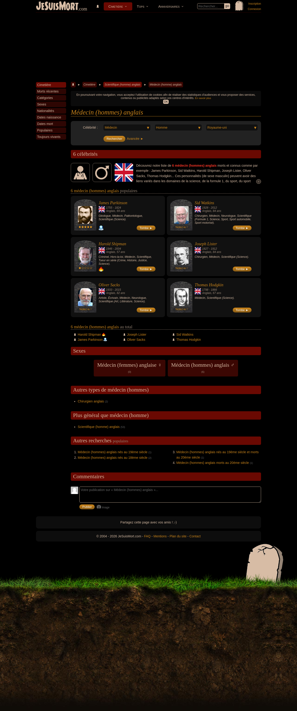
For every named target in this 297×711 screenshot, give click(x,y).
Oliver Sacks (109, 285)
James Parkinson (113, 203)
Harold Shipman (112, 244)
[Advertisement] (148, 47)
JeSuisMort (57, 6)
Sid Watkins (204, 203)
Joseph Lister (206, 244)
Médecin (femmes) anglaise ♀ (129, 367)
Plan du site (178, 536)
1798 (205, 289)
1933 (109, 289)
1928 (205, 207)
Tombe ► (146, 228)
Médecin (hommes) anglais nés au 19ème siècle (112, 452)
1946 (109, 248)
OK (166, 101)
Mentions (160, 536)
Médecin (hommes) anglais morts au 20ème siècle (212, 463)
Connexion (254, 9)
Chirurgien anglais (91, 401)
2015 (118, 289)
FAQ (147, 536)
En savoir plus (203, 98)
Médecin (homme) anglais (166, 84)
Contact (194, 536)
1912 (214, 248)
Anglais (110, 211)
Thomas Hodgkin (209, 285)
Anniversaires (169, 6)
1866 (214, 289)
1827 (205, 248)
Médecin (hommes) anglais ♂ (203, 367)
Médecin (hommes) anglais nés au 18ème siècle (112, 457)
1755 (109, 207)
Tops (140, 6)
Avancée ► (135, 138)
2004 (118, 248)
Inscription (254, 3)
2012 (214, 207)
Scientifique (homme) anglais (122, 84)
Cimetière (115, 6)
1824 (118, 207)
